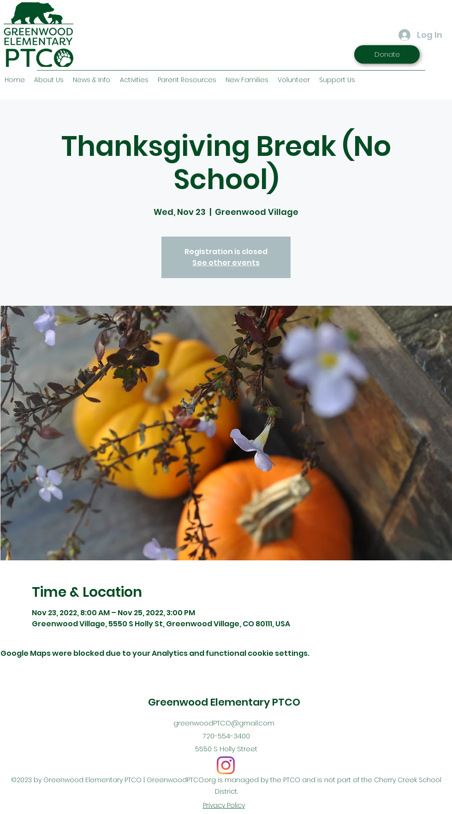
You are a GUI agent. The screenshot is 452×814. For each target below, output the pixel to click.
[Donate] (387, 54)
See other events (226, 262)
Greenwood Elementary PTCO (224, 702)
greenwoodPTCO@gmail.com (223, 723)
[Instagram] (226, 765)
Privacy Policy (224, 805)
